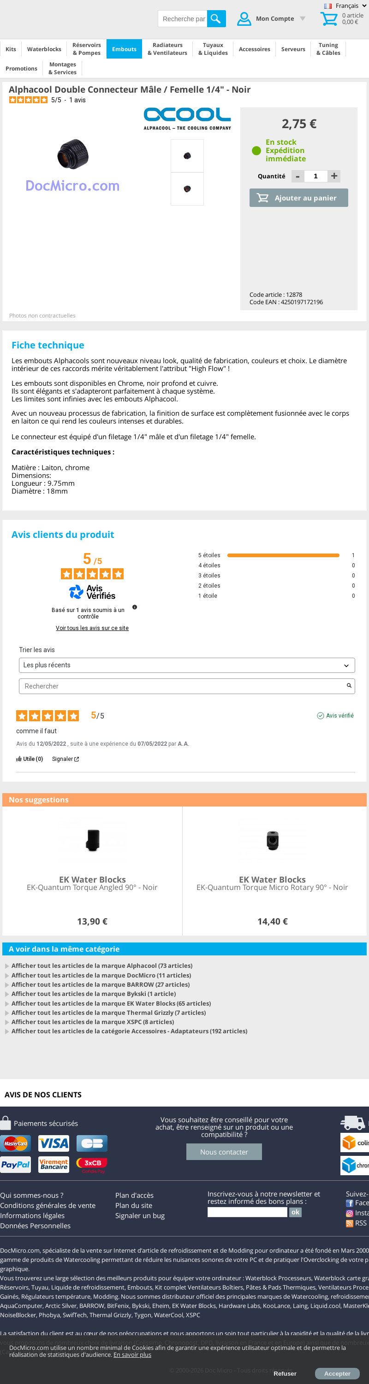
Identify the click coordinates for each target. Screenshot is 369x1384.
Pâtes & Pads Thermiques (280, 1287)
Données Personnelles (35, 1225)
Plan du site (133, 1205)
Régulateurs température (55, 1296)
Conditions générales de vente (47, 1205)
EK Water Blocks (194, 1306)
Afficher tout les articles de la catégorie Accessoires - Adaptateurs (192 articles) (129, 1031)
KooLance (276, 1306)
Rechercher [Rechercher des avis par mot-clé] (182, 686)
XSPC (193, 1315)
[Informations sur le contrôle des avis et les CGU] (134, 607)
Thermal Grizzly (110, 1315)
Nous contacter (224, 1151)
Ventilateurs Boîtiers (215, 1287)
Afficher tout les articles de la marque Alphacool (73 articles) (102, 965)
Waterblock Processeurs (278, 1278)
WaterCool (168, 1315)
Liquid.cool (325, 1306)
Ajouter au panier (306, 197)
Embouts (139, 1287)
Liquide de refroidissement (88, 1287)
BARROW (91, 1306)
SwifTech (75, 1315)
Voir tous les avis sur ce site (92, 628)
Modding (105, 1296)
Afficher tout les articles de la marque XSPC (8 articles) (93, 1022)
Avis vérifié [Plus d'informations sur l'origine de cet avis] (340, 716)
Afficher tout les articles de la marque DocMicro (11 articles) (101, 975)
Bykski (140, 1306)
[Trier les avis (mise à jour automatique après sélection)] (187, 665)
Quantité (272, 176)
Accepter (337, 1373)
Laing (300, 1306)
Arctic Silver (61, 1306)
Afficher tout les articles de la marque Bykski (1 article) (94, 993)
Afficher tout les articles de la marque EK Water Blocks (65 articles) (111, 1003)
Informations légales (32, 1215)
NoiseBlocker (18, 1315)
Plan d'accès (134, 1195)
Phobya (49, 1315)
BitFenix (118, 1306)
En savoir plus (132, 1354)
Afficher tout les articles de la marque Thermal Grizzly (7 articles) (109, 1012)
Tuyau (39, 1287)
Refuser (285, 1373)
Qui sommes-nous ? (31, 1195)
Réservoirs (14, 1287)
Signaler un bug (140, 1215)
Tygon (142, 1315)
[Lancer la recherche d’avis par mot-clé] (349, 686)
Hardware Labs (239, 1306)
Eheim (160, 1306)
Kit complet (170, 1287)
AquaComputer (21, 1306)
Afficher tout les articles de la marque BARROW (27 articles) (101, 984)
